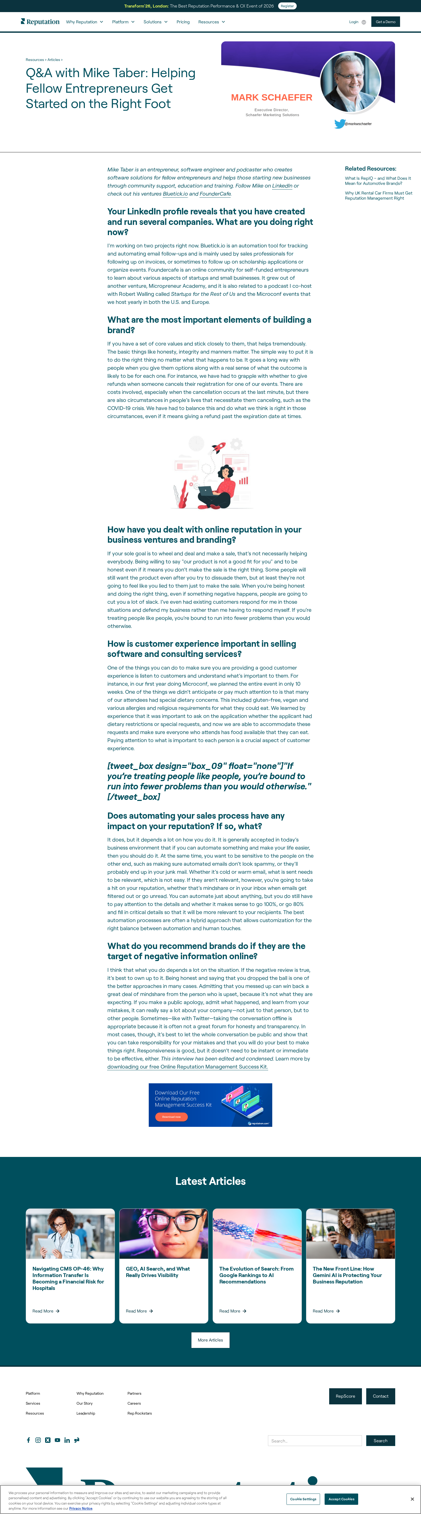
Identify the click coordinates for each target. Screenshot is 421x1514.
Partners (134, 1393)
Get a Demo (385, 21)
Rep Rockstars (140, 1413)
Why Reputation (90, 1393)
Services (33, 1403)
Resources (35, 1413)
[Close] (412, 1499)
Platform (33, 1393)
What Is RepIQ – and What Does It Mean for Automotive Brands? (378, 180)
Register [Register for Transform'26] (287, 6)
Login (353, 21)
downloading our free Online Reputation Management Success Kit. (187, 1066)
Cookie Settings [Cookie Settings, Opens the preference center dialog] (303, 1499)
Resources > (36, 59)
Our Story (85, 1403)
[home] (40, 21)
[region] (210, 1499)
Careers (134, 1403)
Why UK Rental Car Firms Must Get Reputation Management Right (378, 195)
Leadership (86, 1413)
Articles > (55, 59)
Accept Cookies (341, 1499)
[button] (85, 21)
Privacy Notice (80, 1508)
